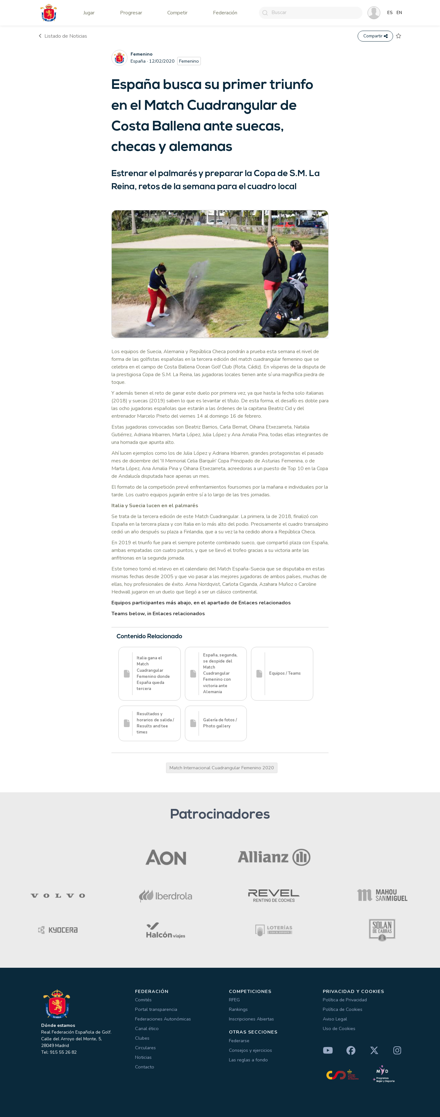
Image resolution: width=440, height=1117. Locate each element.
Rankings (238, 1009)
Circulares (145, 1047)
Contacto (144, 1067)
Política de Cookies (342, 1009)
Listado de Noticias (63, 36)
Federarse (239, 1040)
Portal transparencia (156, 1009)
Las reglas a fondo (248, 1060)
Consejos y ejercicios (250, 1050)
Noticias (143, 1057)
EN (399, 13)
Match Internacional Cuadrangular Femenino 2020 (222, 767)
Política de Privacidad (345, 1000)
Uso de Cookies (339, 1028)
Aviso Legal (335, 1019)
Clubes (142, 1038)
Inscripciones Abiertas (251, 1019)
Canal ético (147, 1028)
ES (390, 13)
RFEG (234, 1000)
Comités (143, 1000)
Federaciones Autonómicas (163, 1019)
